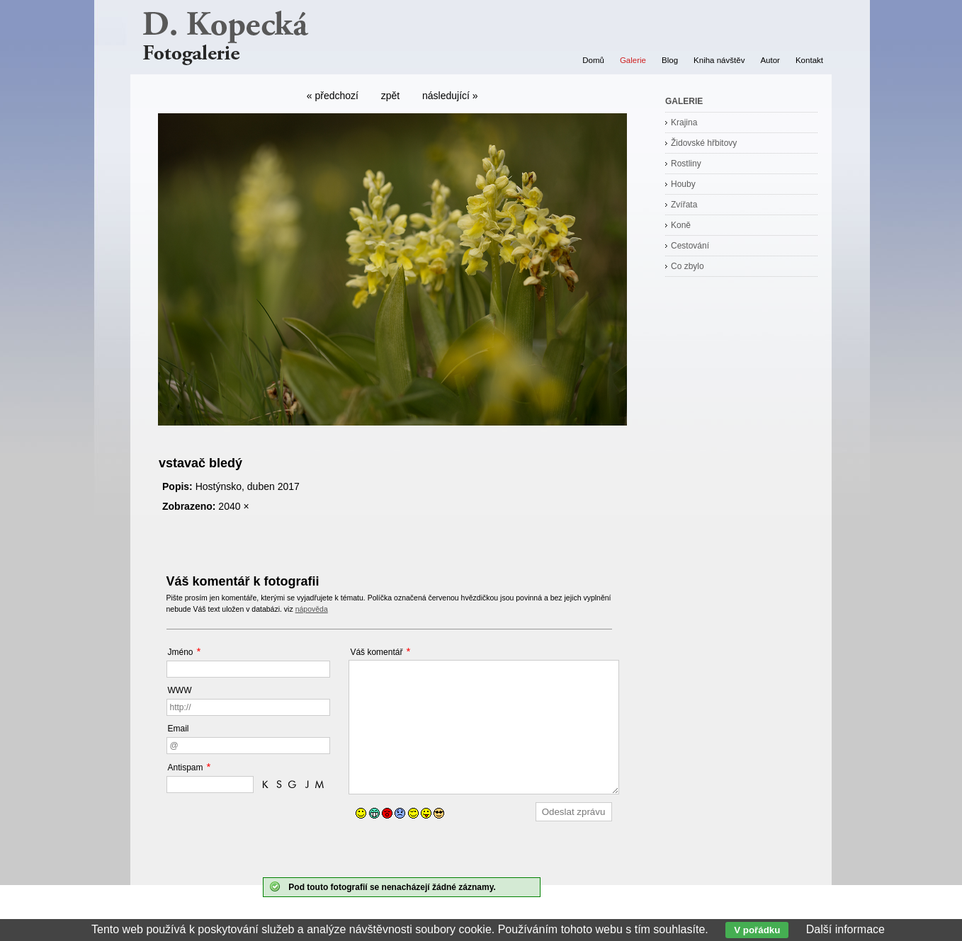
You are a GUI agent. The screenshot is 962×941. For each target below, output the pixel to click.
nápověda (311, 609)
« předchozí (332, 95)
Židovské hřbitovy (704, 143)
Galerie (633, 60)
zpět (390, 95)
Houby (683, 184)
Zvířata (684, 205)
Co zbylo (687, 266)
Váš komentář (376, 652)
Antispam (185, 767)
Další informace (845, 929)
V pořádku (757, 930)
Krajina (684, 122)
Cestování (690, 246)
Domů (593, 60)
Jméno (180, 652)
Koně (681, 225)
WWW (180, 690)
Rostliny (686, 164)
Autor (770, 60)
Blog (670, 60)
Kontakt (809, 60)
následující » (450, 95)
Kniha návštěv (719, 60)
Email (178, 729)
